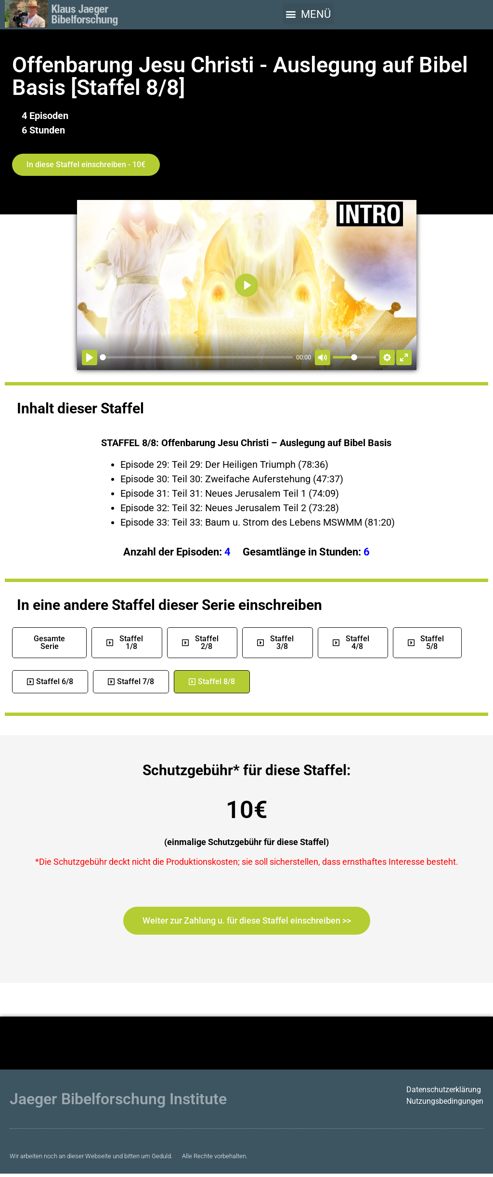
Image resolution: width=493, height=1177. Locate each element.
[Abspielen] (89, 357)
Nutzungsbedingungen (444, 1101)
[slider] (196, 357)
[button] (308, 14)
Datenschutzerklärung (443, 1089)
